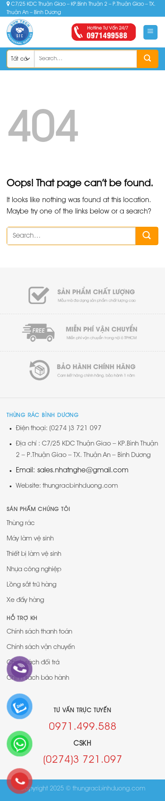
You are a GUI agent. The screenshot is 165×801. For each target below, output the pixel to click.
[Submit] (147, 59)
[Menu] (150, 32)
